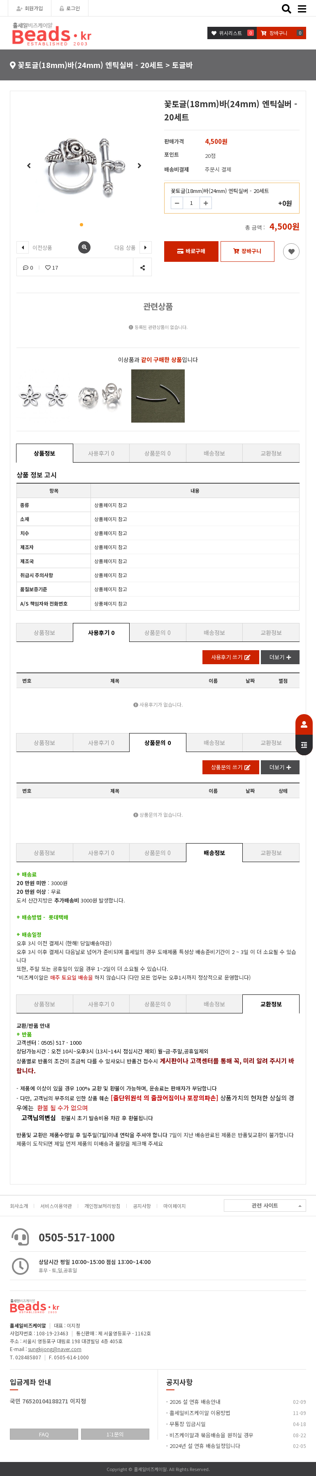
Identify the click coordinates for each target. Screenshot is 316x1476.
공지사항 (142, 1205)
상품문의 (157, 453)
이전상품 (34, 247)
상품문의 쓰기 (231, 767)
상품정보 (44, 453)
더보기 (280, 657)
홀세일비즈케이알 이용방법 (200, 1413)
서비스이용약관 (56, 1205)
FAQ (44, 1434)
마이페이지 (174, 1205)
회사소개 (19, 1205)
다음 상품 (133, 247)
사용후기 (101, 453)
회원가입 (29, 8)
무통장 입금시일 (188, 1424)
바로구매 (191, 251)
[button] (81, 224)
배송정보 (214, 453)
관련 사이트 (277, 1205)
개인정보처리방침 (102, 1205)
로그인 (70, 8)
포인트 (171, 154)
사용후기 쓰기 (231, 657)
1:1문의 (115, 1434)
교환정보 (271, 453)
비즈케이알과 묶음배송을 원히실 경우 (211, 1435)
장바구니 (247, 251)
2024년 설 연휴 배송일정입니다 (205, 1446)
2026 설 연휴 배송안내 (195, 1401)
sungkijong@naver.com (54, 1348)
